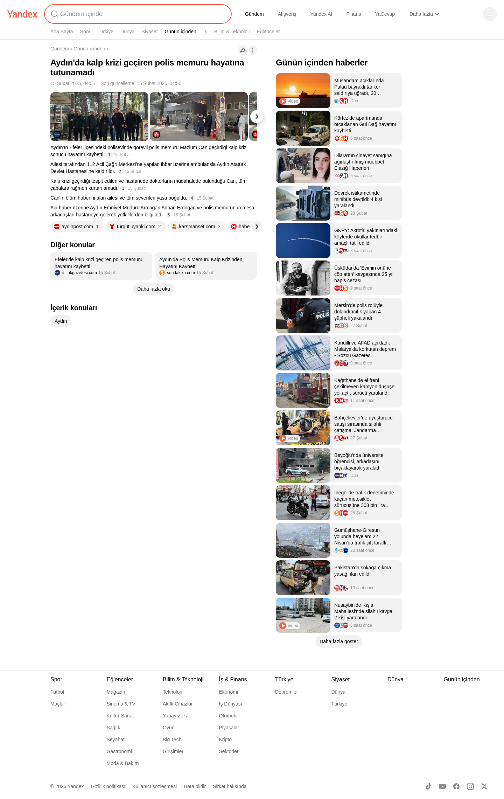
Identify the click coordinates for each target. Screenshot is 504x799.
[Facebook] (456, 786)
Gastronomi (119, 751)
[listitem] (101, 266)
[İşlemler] (252, 50)
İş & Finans (233, 679)
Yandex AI (321, 14)
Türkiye (105, 31)
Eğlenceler (268, 31)
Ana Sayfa (61, 31)
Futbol (57, 692)
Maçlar (57, 704)
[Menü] (490, 14)
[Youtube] (442, 786)
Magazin (116, 692)
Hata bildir (195, 786)
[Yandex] (22, 14)
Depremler (286, 692)
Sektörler (229, 751)
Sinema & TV (121, 704)
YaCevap (385, 14)
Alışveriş (287, 14)
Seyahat (116, 739)
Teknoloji (172, 692)
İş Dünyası (230, 704)
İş (205, 31)
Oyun (168, 727)
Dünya (127, 31)
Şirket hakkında (230, 786)
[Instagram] (470, 786)
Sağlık (113, 727)
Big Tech (172, 739)
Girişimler (173, 751)
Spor (85, 31)
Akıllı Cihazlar (178, 704)
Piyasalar (229, 727)
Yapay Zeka (176, 715)
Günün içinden (180, 31)
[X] (484, 786)
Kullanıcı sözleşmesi (154, 786)
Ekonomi (228, 692)
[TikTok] (428, 786)
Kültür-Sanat (120, 715)
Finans (353, 14)
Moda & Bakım (123, 763)
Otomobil (229, 715)
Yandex (76, 786)
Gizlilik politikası (108, 786)
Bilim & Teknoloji (232, 31)
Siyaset (150, 31)
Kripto (225, 739)
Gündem (254, 14)
